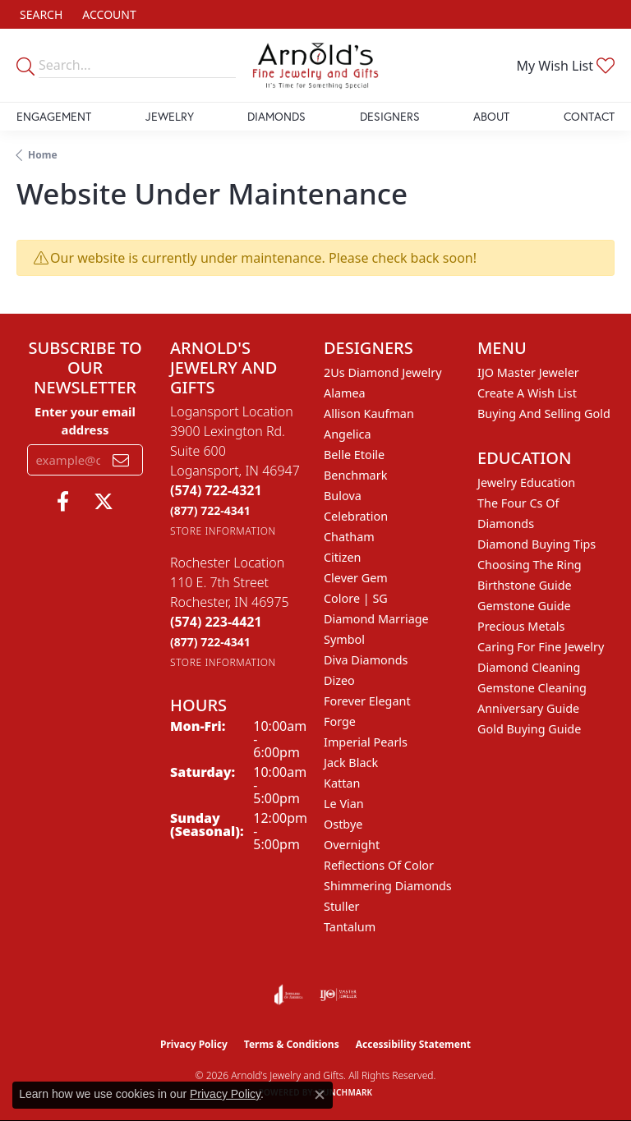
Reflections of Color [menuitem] (379, 865)
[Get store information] (223, 531)
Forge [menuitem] (340, 721)
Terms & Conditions (291, 1044)
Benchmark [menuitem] (355, 475)
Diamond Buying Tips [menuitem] (536, 544)
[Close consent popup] (320, 1095)
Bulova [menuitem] (343, 495)
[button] (39, 14)
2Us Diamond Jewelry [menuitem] (383, 372)
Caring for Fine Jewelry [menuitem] (540, 647)
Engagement (53, 116)
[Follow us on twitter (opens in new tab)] (103, 502)
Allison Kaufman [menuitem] (369, 413)
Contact (589, 116)
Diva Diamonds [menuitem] (366, 660)
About (491, 116)
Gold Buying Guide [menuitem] (529, 729)
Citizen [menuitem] (343, 557)
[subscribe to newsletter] (120, 460)
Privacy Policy (194, 1044)
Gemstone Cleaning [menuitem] (532, 688)
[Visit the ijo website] (338, 994)
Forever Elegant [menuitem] (367, 701)
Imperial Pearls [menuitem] (366, 742)
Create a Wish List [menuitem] (527, 393)
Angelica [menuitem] (347, 434)
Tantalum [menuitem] (349, 927)
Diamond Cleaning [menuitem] (528, 667)
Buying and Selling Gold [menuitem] (543, 413)
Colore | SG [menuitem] (356, 598)
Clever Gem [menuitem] (356, 578)
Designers (390, 116)
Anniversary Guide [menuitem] (528, 708)
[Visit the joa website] (288, 994)
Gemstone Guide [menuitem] (524, 605)
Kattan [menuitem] (342, 783)
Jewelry (169, 116)
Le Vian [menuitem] (344, 803)
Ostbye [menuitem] (343, 824)
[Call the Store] (216, 490)
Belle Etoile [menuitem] (354, 454)
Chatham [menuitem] (349, 536)
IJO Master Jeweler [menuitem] (528, 372)
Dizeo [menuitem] (339, 680)
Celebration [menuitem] (356, 516)
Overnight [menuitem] (352, 844)
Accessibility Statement (413, 1044)
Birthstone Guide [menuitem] (524, 585)
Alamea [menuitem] (345, 393)
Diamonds (276, 116)
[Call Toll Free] (210, 510)
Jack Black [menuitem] (351, 762)
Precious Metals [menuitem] (520, 626)
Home (43, 155)
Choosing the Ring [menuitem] (529, 564)
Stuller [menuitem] (341, 906)
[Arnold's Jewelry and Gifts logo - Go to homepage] (315, 65)
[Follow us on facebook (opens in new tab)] (62, 502)
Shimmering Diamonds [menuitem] (388, 886)
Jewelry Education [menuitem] (526, 482)
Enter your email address (85, 420)
